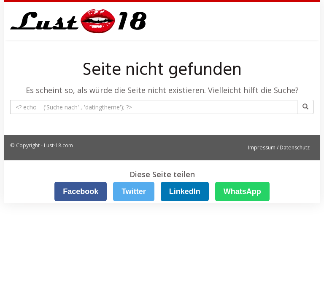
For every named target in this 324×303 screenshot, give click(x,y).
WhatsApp (242, 191)
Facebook (80, 191)
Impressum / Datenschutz (279, 147)
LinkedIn (184, 191)
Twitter (134, 191)
